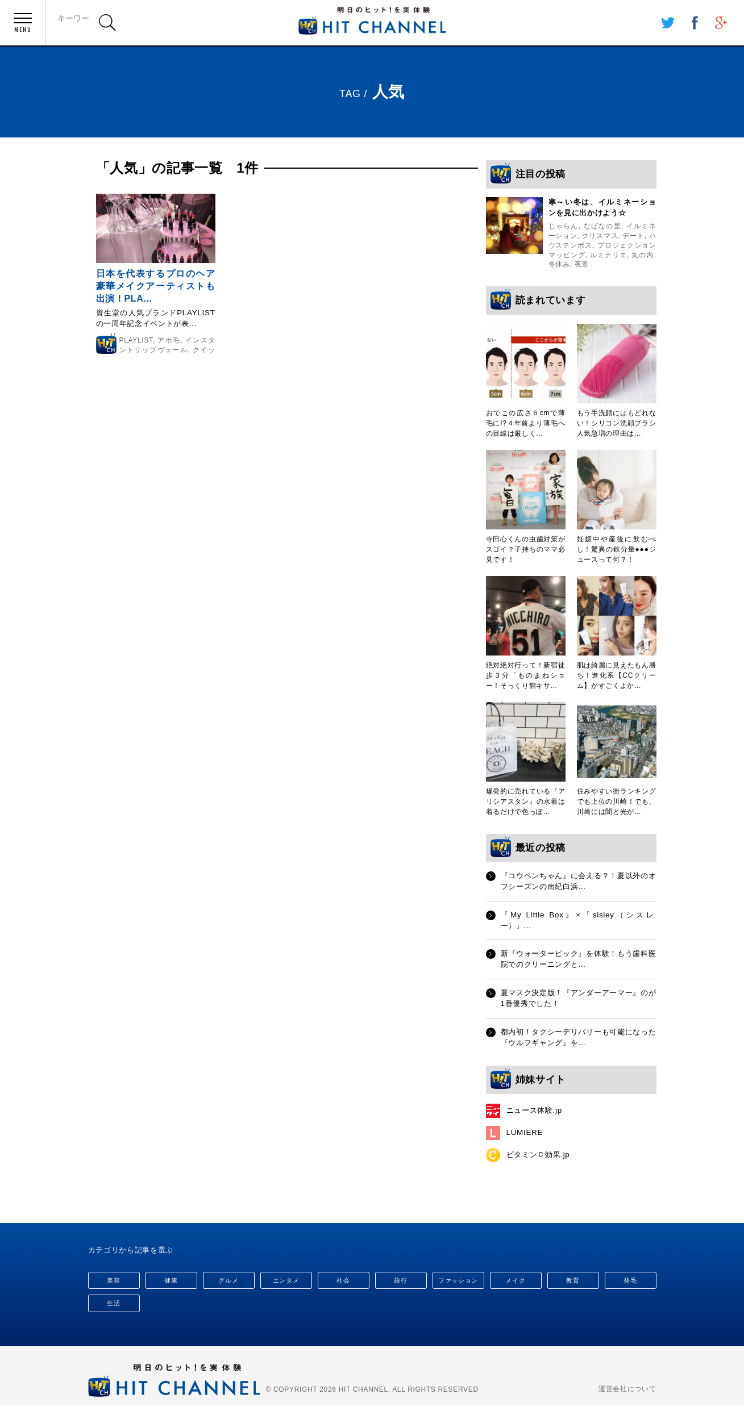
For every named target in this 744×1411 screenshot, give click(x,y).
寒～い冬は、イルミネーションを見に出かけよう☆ (602, 208)
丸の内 (642, 256)
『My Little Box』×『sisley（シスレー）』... (578, 922)
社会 (343, 1281)
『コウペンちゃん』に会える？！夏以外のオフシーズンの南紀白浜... (578, 882)
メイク (515, 1281)
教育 (572, 1281)
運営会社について (627, 1390)
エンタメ (286, 1281)
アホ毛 (169, 341)
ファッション (458, 1281)
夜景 (582, 265)
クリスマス (600, 236)
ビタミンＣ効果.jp (540, 1160)
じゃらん (563, 227)
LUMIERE (525, 1137)
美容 (113, 1281)
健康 (170, 1281)
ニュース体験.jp (536, 1115)
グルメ (228, 1281)
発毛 (630, 1281)
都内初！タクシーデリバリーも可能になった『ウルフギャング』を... (578, 1042)
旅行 (400, 1281)
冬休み (559, 265)
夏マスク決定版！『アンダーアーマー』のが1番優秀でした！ (578, 1002)
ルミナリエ (608, 256)
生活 (113, 1304)
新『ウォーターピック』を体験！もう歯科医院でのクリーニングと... (578, 962)
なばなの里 (603, 227)
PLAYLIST (136, 341)
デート (633, 236)
